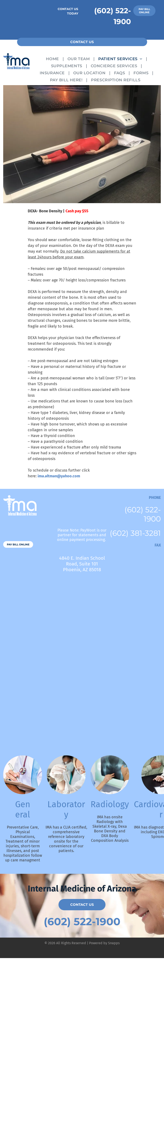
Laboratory (66, 809)
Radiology (110, 804)
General (22, 809)
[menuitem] (53, 58)
